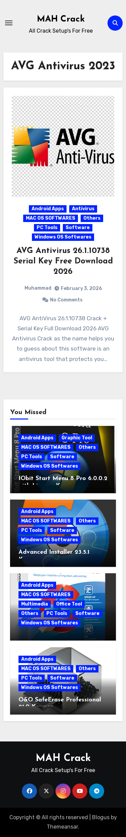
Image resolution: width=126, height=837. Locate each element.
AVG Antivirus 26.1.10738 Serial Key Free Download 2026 (63, 261)
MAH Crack (61, 19)
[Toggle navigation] (8, 23)
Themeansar (62, 827)
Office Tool (69, 604)
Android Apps (48, 209)
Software (78, 227)
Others (91, 218)
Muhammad (38, 288)
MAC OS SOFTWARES (50, 218)
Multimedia (34, 604)
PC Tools (47, 227)
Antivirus (83, 209)
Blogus (101, 817)
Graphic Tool (76, 438)
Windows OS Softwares (63, 237)
